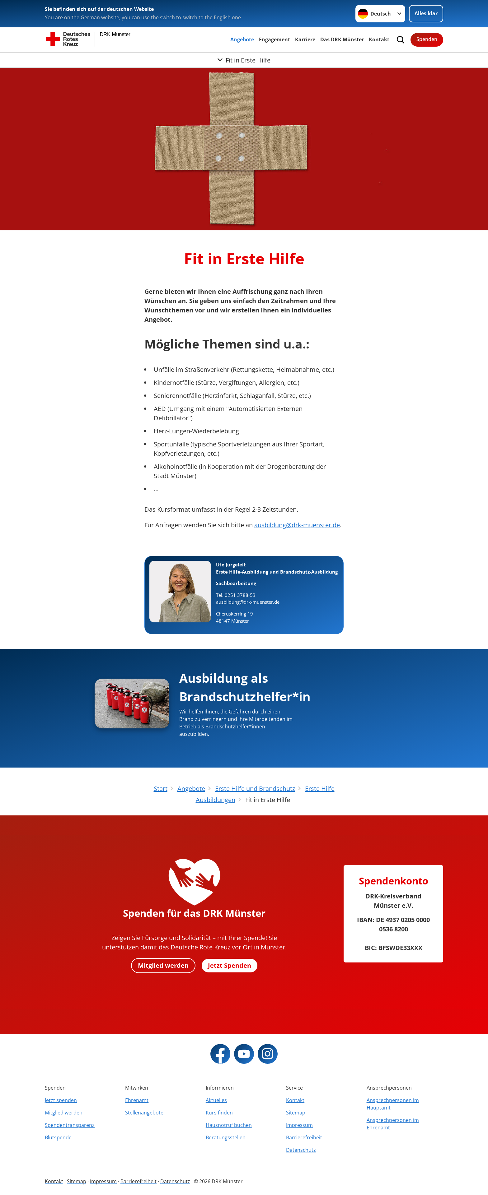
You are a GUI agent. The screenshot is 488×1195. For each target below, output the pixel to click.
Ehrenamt (136, 1100)
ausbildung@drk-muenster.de (297, 525)
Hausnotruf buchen (229, 1125)
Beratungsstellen (226, 1137)
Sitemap (295, 1112)
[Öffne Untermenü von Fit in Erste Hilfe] (244, 60)
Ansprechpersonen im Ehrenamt (393, 1124)
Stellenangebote (144, 1112)
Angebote (242, 39)
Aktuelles (216, 1100)
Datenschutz (301, 1150)
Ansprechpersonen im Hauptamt (393, 1104)
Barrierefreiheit (304, 1137)
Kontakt (379, 39)
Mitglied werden (163, 965)
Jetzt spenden (61, 1100)
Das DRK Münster (342, 39)
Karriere (305, 39)
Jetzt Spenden (229, 965)
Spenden (426, 39)
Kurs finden (219, 1112)
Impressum (299, 1125)
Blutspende (58, 1137)
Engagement (274, 39)
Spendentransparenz (70, 1125)
